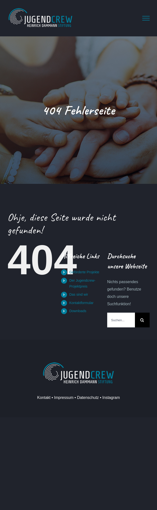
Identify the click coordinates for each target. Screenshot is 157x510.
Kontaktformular (81, 303)
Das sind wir (78, 294)
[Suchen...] (121, 320)
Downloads (77, 311)
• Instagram (109, 397)
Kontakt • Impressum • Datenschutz (68, 397)
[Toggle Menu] (146, 18)
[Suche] (142, 320)
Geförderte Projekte (84, 272)
